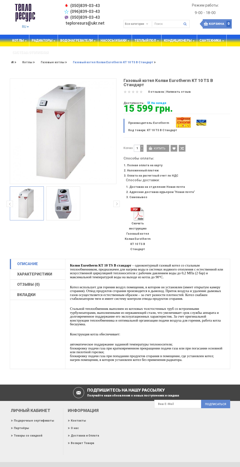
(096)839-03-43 (85, 11)
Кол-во (128, 148)
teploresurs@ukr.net (85, 23)
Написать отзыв (178, 91)
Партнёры (21, 428)
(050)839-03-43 (85, 17)
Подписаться (215, 404)
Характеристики (34, 274)
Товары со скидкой (28, 435)
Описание (27, 264)
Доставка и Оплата (85, 435)
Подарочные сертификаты (34, 420)
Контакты (78, 420)
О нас (75, 428)
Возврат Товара (82, 443)
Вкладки (26, 295)
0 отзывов (156, 91)
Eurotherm (161, 123)
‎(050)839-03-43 (85, 5)
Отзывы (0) (28, 284)
